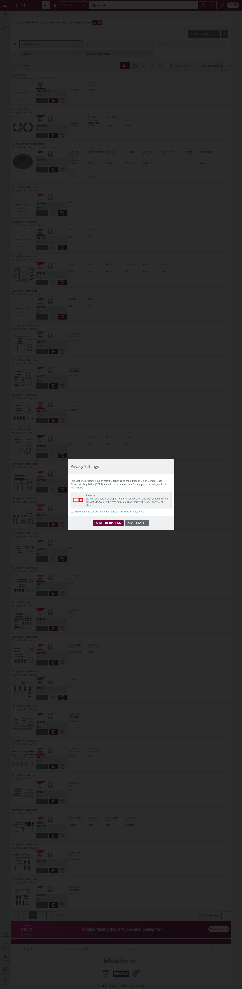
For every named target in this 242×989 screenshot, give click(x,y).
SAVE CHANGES (137, 522)
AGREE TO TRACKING (108, 522)
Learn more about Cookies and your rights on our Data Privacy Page (107, 511)
